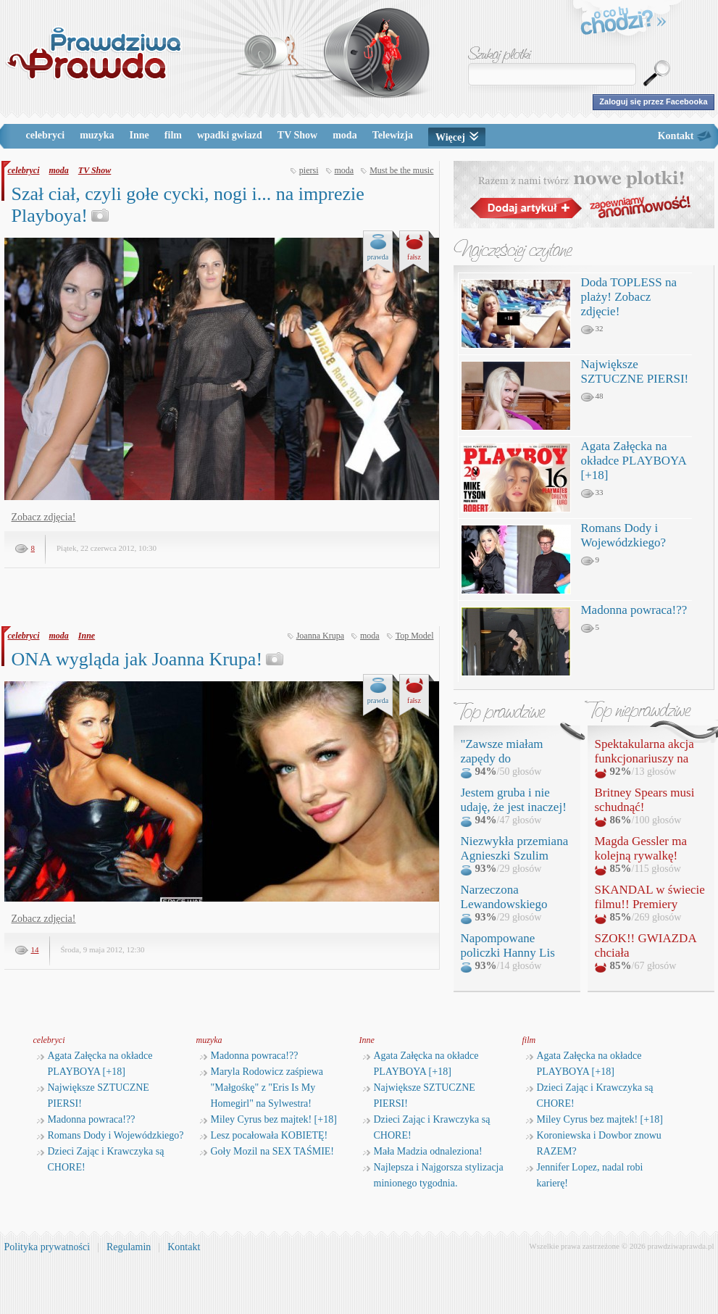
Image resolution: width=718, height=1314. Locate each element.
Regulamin (129, 1247)
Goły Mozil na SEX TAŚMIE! (267, 1151)
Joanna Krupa (320, 636)
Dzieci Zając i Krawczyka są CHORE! (100, 1159)
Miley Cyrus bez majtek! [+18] (268, 1119)
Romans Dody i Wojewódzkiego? (624, 535)
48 (592, 396)
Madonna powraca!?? (634, 610)
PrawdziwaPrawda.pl (93, 52)
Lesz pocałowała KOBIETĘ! (264, 1135)
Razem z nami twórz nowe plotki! (584, 194)
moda (344, 135)
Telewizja (392, 135)
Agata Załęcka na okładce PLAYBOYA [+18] (633, 460)
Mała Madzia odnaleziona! (423, 1151)
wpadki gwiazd (229, 135)
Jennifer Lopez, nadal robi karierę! (584, 1175)
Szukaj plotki (500, 54)
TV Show (297, 135)
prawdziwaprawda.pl (681, 1246)
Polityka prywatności (47, 1247)
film (173, 135)
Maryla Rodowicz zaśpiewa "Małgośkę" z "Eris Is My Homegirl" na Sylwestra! (262, 1087)
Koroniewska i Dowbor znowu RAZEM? (593, 1143)
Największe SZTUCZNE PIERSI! (635, 371)
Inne (139, 135)
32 (592, 329)
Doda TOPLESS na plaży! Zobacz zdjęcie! (629, 296)
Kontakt (676, 135)
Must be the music (401, 170)
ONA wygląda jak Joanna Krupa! (148, 659)
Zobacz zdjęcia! (44, 517)
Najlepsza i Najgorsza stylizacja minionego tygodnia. (433, 1175)
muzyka (97, 135)
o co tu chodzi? (624, 23)
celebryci (45, 135)
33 (592, 493)
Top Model (415, 636)
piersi (309, 170)
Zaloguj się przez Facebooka (653, 101)
